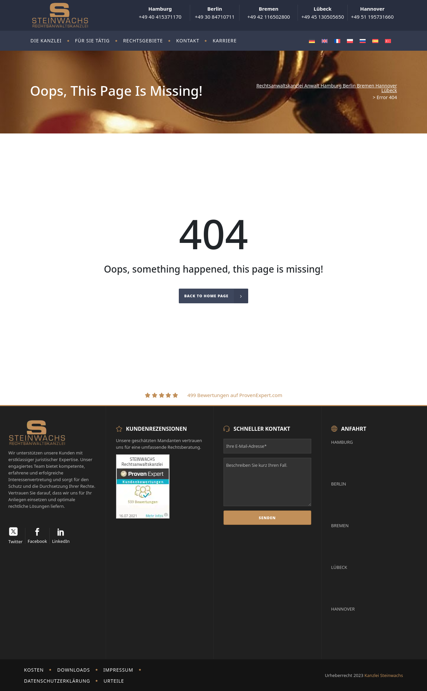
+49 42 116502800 (268, 12)
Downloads (73, 670)
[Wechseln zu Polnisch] (350, 40)
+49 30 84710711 (215, 12)
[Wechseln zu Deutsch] (312, 40)
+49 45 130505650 (322, 12)
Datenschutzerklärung (57, 681)
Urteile (113, 681)
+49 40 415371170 (160, 12)
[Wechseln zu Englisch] (324, 40)
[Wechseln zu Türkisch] (388, 40)
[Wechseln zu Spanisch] (375, 40)
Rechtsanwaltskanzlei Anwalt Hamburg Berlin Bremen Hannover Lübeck (326, 88)
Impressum (118, 670)
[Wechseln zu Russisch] (362, 40)
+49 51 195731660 (372, 12)
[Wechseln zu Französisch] (337, 40)
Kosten (34, 670)
